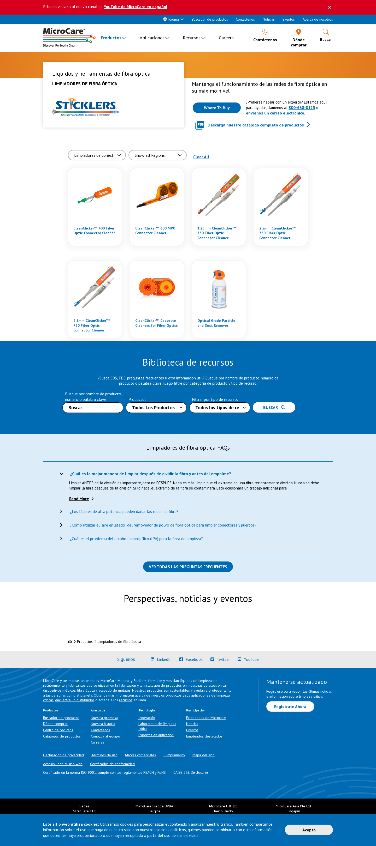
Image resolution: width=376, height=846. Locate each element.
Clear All (201, 156)
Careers (226, 38)
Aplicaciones (152, 38)
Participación (195, 710)
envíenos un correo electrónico (275, 113)
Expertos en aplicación (156, 735)
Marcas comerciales (140, 755)
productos (173, 695)
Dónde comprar (55, 723)
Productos (111, 38)
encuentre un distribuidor (74, 700)
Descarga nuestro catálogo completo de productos (256, 125)
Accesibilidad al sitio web (63, 764)
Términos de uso (104, 755)
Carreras (97, 742)
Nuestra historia (103, 723)
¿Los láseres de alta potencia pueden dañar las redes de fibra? (124, 511)
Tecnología (146, 710)
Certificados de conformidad (112, 764)
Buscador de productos (210, 19)
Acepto (309, 829)
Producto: (137, 399)
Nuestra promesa (104, 717)
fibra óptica (86, 690)
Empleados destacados (204, 736)
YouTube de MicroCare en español (135, 6)
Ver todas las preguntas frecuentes (188, 566)
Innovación (146, 717)
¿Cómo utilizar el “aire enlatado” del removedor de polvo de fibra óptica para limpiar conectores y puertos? (163, 525)
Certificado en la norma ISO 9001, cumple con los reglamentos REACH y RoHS (104, 772)
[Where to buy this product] (217, 107)
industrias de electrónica (207, 685)
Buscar (274, 407)
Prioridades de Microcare (206, 717)
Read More (79, 498)
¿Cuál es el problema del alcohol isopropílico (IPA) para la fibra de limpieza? (136, 538)
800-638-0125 (302, 107)
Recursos (192, 38)
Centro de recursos (58, 730)
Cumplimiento (174, 755)
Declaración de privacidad (63, 755)
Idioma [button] (171, 19)
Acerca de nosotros (318, 19)
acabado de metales (114, 690)
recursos (125, 700)
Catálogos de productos (62, 736)
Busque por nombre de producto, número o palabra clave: (93, 396)
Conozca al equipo (105, 736)
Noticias (269, 19)
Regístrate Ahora (290, 706)
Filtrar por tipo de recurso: (215, 399)
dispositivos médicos (59, 690)
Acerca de (98, 710)
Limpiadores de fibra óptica (119, 641)
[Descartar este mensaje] (329, 7)
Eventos (289, 19)
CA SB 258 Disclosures (191, 772)
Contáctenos (245, 19)
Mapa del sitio (203, 755)
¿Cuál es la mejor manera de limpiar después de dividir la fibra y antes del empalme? (150, 473)
